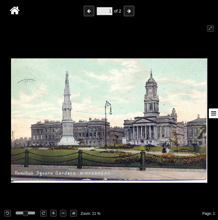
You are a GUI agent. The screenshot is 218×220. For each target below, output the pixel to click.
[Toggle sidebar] (213, 113)
